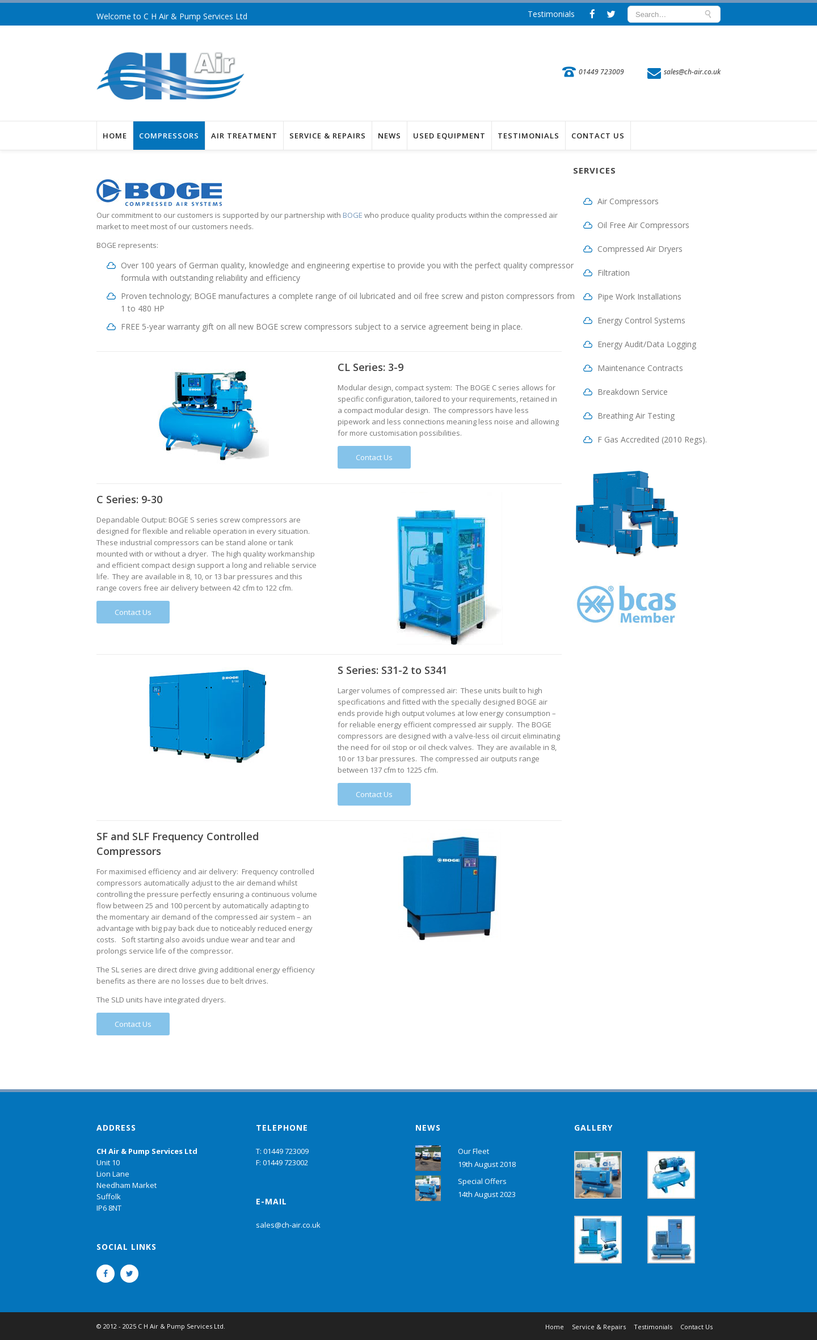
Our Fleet (473, 1151)
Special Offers (482, 1181)
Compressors (169, 135)
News (389, 135)
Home (115, 135)
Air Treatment (244, 135)
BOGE (353, 215)
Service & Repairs (327, 135)
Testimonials (551, 14)
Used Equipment (449, 135)
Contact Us (598, 135)
